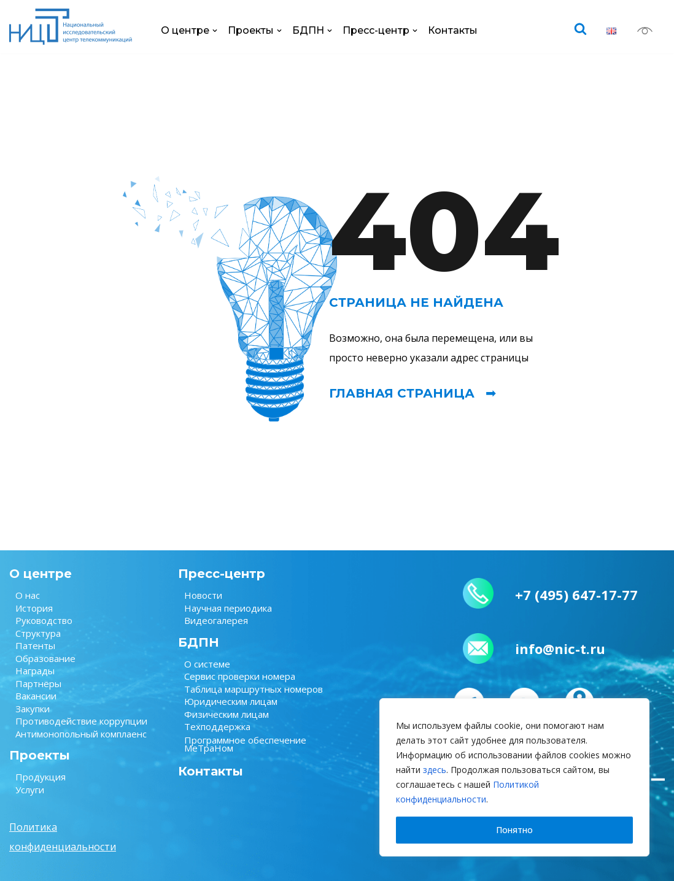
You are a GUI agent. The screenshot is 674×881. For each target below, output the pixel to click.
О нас (27, 595)
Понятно (514, 830)
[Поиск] (580, 28)
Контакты (453, 30)
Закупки (32, 708)
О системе (207, 664)
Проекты (39, 755)
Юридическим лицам (230, 701)
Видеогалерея (216, 620)
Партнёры (38, 683)
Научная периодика (228, 608)
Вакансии (35, 696)
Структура (38, 633)
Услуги (29, 789)
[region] (514, 777)
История (34, 608)
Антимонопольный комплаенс (81, 734)
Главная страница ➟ (412, 393)
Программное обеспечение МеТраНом (245, 744)
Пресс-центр (221, 573)
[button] (214, 30)
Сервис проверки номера (239, 676)
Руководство (43, 620)
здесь (434, 769)
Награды (35, 670)
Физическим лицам (226, 714)
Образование (45, 658)
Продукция (40, 777)
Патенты (35, 645)
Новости (203, 595)
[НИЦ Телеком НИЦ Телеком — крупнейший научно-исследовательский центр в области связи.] (70, 27)
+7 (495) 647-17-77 (576, 594)
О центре (40, 573)
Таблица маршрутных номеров (253, 689)
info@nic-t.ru (560, 648)
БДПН (198, 642)
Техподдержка (217, 726)
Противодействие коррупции (81, 721)
